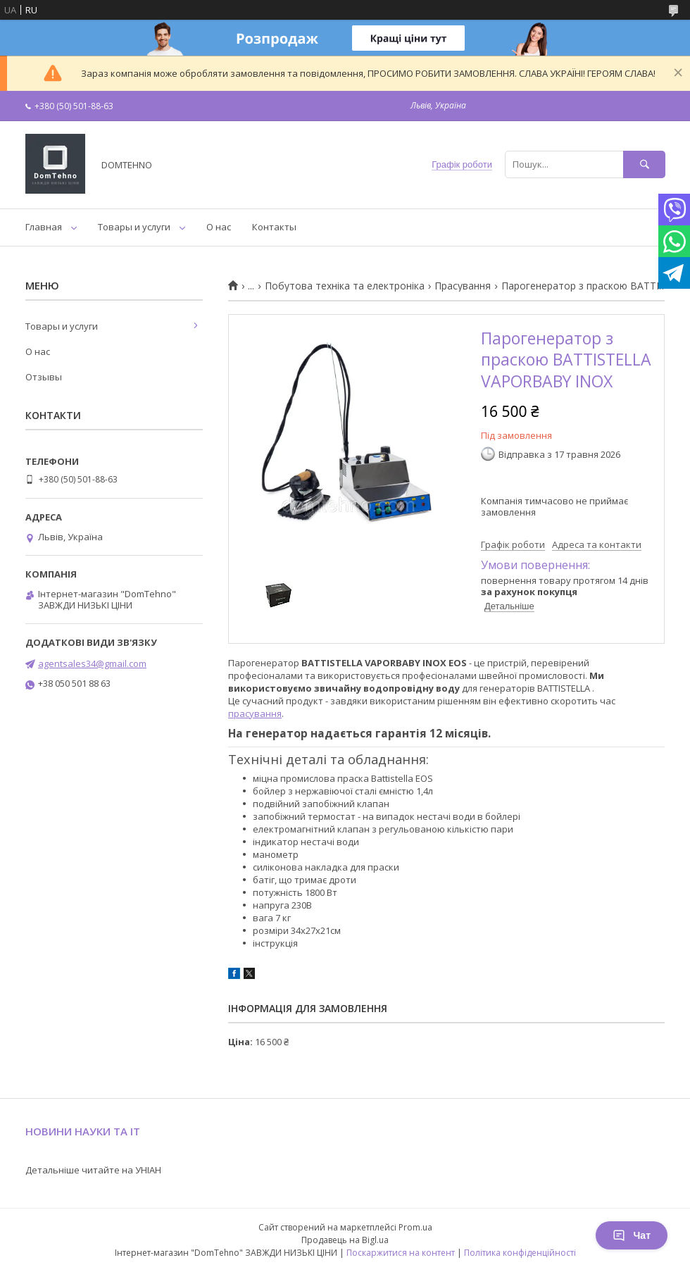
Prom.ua (415, 1227)
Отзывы (43, 376)
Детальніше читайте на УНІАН (93, 1170)
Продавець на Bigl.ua (345, 1240)
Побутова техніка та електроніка (345, 286)
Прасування (462, 286)
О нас (218, 226)
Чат (632, 1235)
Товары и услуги (134, 226)
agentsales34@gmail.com (92, 663)
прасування (255, 713)
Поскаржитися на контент (400, 1253)
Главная (43, 226)
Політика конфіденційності (520, 1253)
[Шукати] (644, 164)
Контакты (274, 226)
